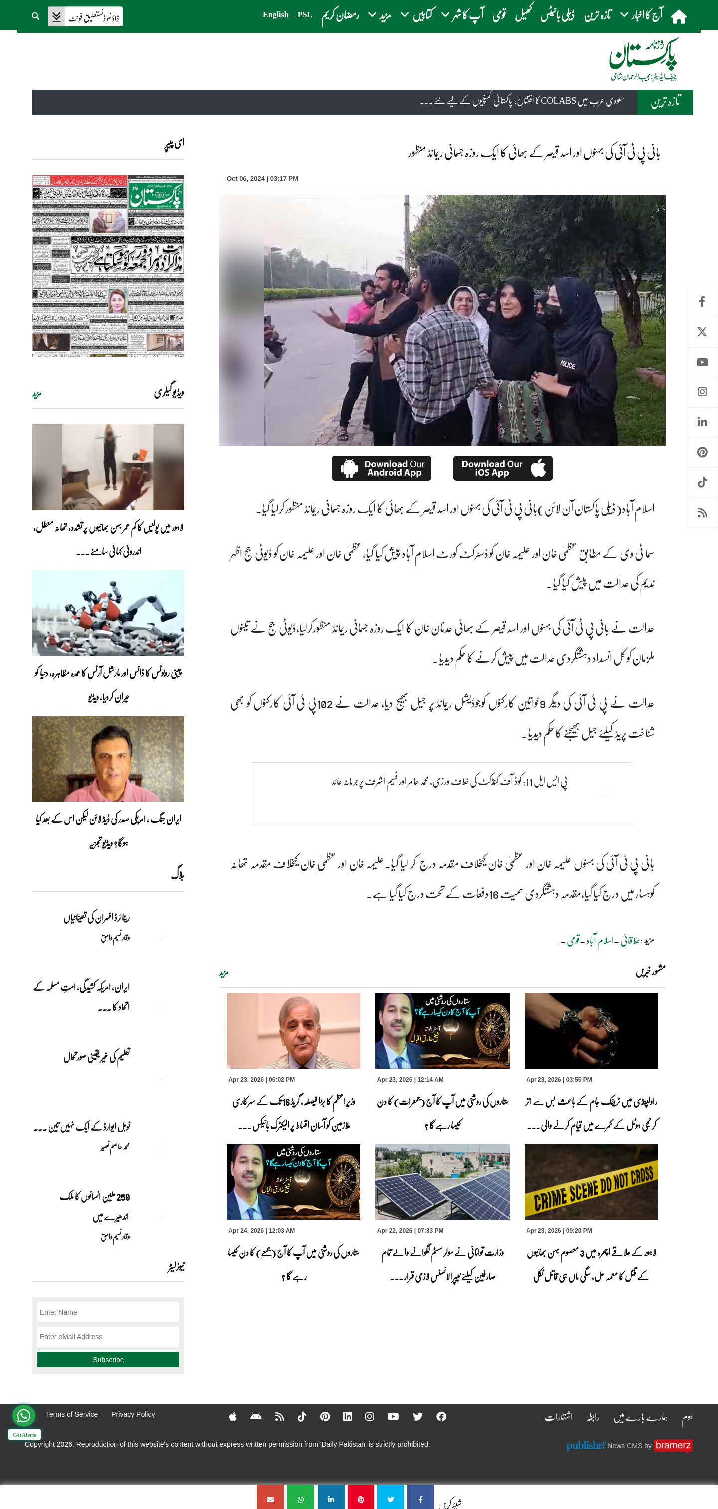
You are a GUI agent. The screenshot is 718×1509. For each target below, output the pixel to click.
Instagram (702, 392)
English (276, 14)
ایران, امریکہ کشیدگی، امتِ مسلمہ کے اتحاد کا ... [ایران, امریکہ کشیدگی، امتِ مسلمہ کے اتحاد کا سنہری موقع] (81, 997)
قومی (499, 14)
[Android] (249, 1416)
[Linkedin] (341, 1416)
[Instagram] (363, 1416)
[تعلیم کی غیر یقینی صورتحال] (159, 1074)
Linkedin (702, 422)
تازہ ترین (597, 14)
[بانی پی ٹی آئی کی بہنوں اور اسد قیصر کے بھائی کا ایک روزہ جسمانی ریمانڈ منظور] (420, 1497)
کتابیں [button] (416, 14)
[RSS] (273, 1416)
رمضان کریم (340, 14)
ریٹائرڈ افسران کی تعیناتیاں (96, 917)
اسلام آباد (600, 940)
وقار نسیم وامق (115, 937)
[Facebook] (434, 1416)
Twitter (702, 332)
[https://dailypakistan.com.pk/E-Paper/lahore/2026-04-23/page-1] (108, 266)
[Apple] (226, 1416)
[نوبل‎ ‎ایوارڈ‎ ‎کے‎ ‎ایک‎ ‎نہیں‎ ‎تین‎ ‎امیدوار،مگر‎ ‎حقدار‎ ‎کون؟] (159, 1144)
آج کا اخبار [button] (641, 14)
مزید (224, 972)
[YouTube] (387, 1416)
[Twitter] (411, 1416)
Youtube (702, 362)
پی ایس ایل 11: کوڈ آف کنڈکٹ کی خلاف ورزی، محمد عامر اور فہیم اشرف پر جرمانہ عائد (450, 781)
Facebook (702, 302)
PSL (305, 14)
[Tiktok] (296, 1416)
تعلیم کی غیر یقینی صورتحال (96, 1057)
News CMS (625, 1445)
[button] (36, 15)
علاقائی (630, 940)
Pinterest (702, 452)
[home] (680, 16)
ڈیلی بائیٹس (557, 14)
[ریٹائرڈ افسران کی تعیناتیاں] (159, 934)
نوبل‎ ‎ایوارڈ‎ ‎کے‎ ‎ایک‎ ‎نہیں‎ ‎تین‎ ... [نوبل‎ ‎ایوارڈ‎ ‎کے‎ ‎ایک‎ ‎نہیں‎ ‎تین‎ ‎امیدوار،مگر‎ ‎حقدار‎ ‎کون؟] (81, 1126)
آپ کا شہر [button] (462, 14)
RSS (702, 513)
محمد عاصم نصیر (115, 1146)
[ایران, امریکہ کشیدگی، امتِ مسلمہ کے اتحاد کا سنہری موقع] (159, 1004)
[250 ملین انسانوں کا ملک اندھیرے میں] (159, 1213)
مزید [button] (379, 14)
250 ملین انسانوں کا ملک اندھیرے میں (94, 1206)
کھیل (523, 14)
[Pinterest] (318, 1416)
